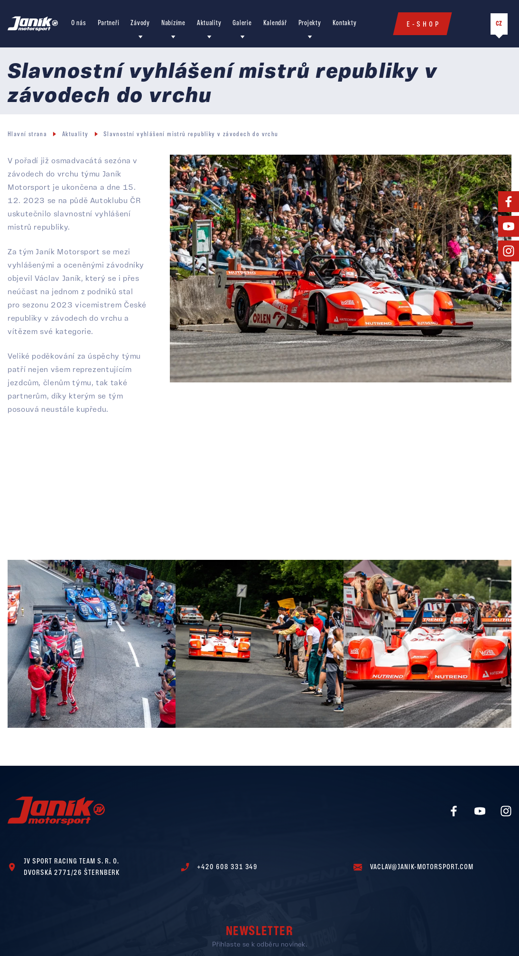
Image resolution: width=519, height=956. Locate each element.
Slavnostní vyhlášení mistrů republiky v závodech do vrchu (190, 134)
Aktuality (209, 23)
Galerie (241, 23)
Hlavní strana (27, 134)
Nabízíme (173, 23)
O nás (78, 23)
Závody (139, 23)
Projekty (309, 23)
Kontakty (345, 23)
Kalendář (275, 23)
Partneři (109, 23)
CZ (499, 24)
